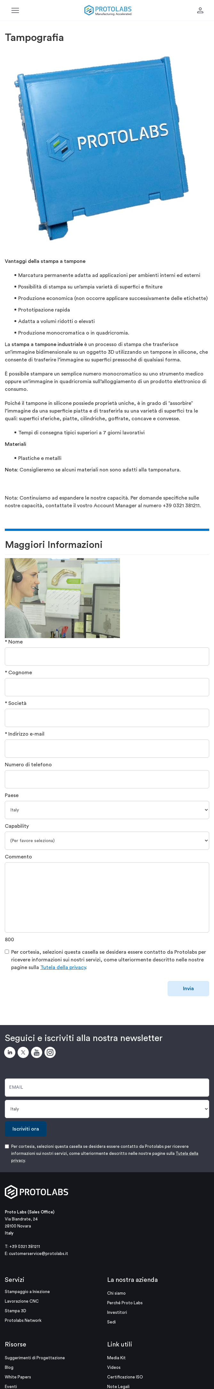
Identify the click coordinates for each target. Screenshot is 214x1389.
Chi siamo (116, 1293)
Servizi (14, 1280)
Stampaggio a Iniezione (27, 1292)
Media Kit (116, 1358)
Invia (188, 988)
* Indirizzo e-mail (24, 734)
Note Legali (118, 1387)
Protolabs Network (23, 1320)
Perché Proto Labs (125, 1303)
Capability (17, 826)
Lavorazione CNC (22, 1301)
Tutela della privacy (63, 967)
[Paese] (107, 810)
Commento (18, 856)
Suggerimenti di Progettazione (35, 1358)
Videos (114, 1367)
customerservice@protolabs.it (38, 1253)
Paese (12, 795)
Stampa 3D (15, 1311)
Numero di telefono (28, 764)
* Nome (14, 641)
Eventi (11, 1387)
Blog (9, 1367)
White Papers (18, 1377)
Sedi (111, 1322)
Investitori (117, 1312)
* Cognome (18, 672)
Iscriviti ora (25, 1129)
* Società (16, 703)
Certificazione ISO (125, 1377)
